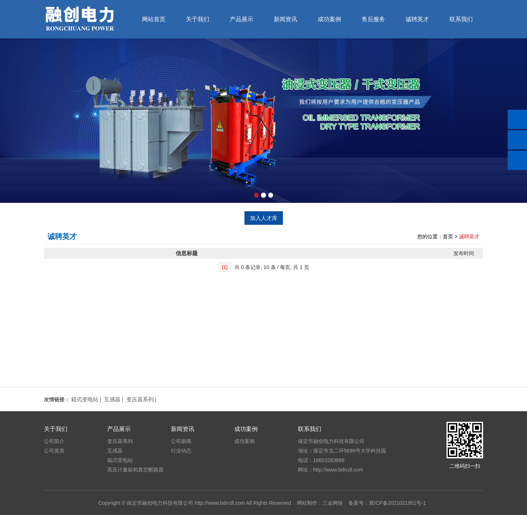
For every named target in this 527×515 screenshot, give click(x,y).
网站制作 (307, 503)
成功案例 (329, 19)
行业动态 (181, 451)
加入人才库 (263, 218)
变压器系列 (140, 399)
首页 (448, 236)
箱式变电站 (84, 399)
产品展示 (241, 19)
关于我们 (197, 19)
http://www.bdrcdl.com (220, 503)
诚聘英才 (417, 19)
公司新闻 (181, 441)
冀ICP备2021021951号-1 (397, 503)
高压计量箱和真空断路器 (135, 470)
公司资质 (54, 451)
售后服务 (373, 19)
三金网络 (332, 503)
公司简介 (54, 441)
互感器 (112, 399)
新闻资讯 (285, 19)
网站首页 (153, 19)
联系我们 (461, 19)
